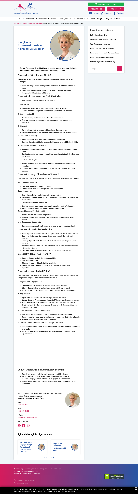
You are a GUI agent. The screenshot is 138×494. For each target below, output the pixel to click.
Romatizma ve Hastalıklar (46, 19)
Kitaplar (100, 19)
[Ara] (119, 68)
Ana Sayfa (17, 23)
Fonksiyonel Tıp (65, 19)
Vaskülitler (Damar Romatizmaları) (102, 62)
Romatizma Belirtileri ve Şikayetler (102, 48)
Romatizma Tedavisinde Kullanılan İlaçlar (105, 53)
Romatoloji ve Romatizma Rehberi (102, 57)
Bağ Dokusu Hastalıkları (98, 35)
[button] (44, 457)
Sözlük (92, 19)
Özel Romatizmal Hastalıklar (32, 23)
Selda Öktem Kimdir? (26, 19)
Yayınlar (109, 19)
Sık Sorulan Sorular (80, 19)
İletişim (117, 19)
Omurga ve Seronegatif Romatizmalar (103, 40)
